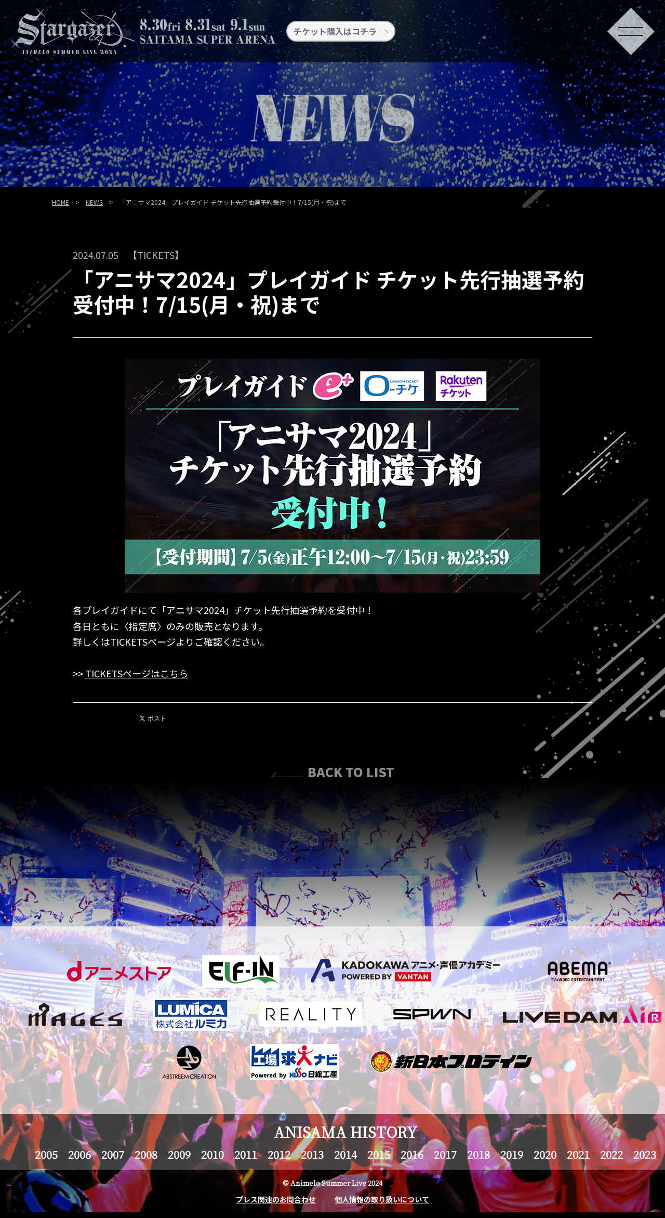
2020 (545, 1154)
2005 (46, 1154)
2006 (79, 1154)
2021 (578, 1154)
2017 (445, 1154)
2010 (212, 1154)
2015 (378, 1154)
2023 (644, 1154)
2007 (112, 1154)
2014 (345, 1154)
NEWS (94, 202)
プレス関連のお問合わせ (276, 1199)
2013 (312, 1154)
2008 (146, 1154)
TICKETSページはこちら (136, 673)
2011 (245, 1154)
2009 (179, 1154)
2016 (412, 1154)
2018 (478, 1154)
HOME (60, 202)
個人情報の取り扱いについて (382, 1199)
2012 (279, 1154)
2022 (611, 1154)
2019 (511, 1154)
